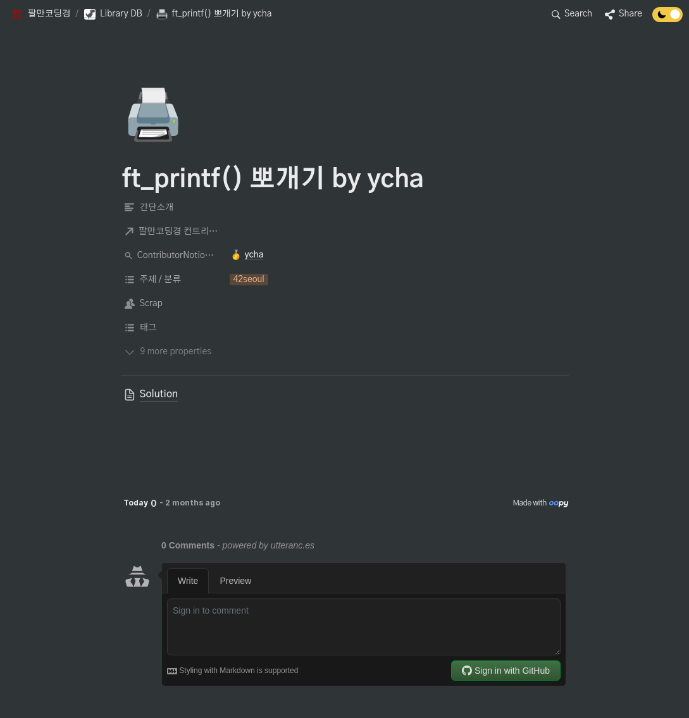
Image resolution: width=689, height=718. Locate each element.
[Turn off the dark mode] (667, 19)
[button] (41, 14)
